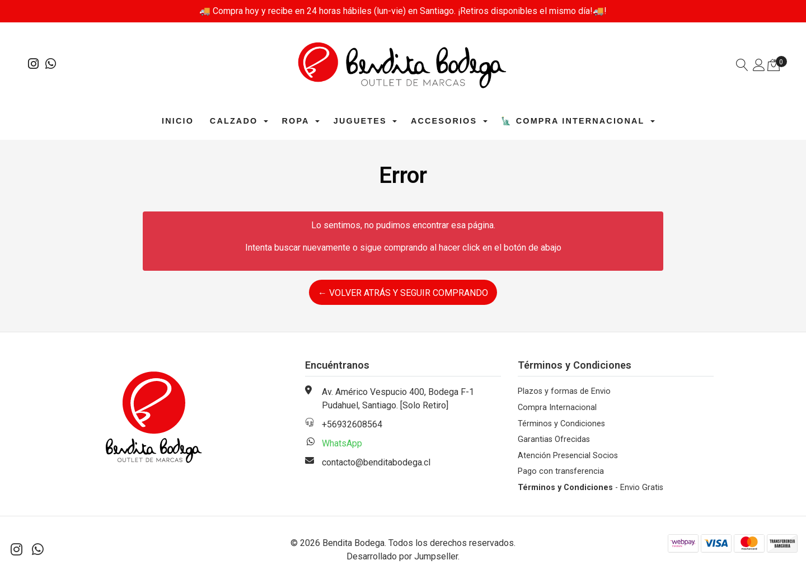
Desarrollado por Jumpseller (402, 556)
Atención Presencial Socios (568, 455)
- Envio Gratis (590, 487)
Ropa (295, 120)
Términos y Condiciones (561, 424)
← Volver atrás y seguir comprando (403, 293)
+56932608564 (352, 424)
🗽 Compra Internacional (572, 120)
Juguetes (360, 120)
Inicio (178, 120)
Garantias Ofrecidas (554, 439)
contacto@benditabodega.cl (376, 462)
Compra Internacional (557, 407)
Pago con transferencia (561, 471)
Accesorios (444, 120)
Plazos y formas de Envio (564, 391)
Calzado (233, 120)
